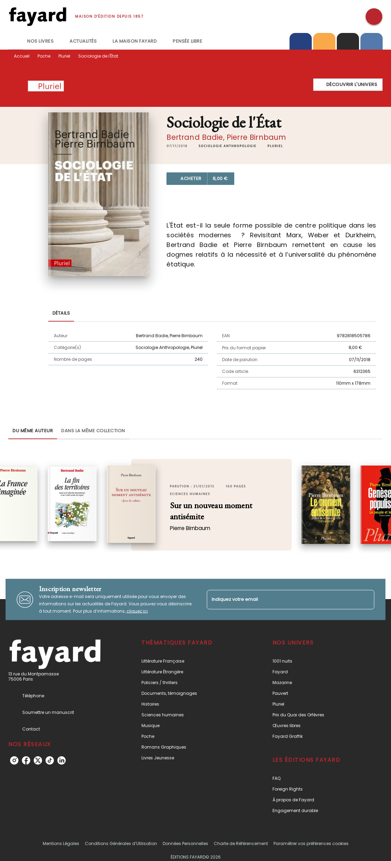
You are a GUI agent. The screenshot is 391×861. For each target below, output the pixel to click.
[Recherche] (374, 16)
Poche (44, 56)
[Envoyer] (366, 599)
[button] (348, 84)
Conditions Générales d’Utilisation (121, 843)
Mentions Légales (61, 843)
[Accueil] (37, 16)
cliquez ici (137, 611)
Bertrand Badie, (196, 137)
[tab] (15, 41)
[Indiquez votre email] (282, 599)
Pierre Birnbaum (256, 137)
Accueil (22, 56)
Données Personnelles (185, 843)
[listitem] (14, 760)
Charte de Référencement (241, 843)
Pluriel (64, 56)
